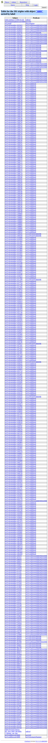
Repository (23, 2)
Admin (13, 2)
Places (7, 2)
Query (13, 5)
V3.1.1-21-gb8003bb (41, 741)
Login (36, 5)
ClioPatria (27, 741)
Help (27, 5)
